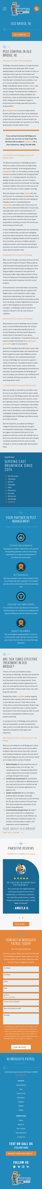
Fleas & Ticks (21, 1093)
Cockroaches (7, 205)
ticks (17, 171)
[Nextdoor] (28, 1167)
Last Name (7, 975)
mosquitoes (7, 171)
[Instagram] (23, 1167)
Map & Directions (21, 1075)
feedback (35, 116)
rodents (32, 86)
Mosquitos (21, 1098)
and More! (11, 502)
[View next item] (23, 918)
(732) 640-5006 (21, 1147)
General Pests (21, 1085)
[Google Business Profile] (14, 1167)
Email (5, 988)
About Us (21, 1124)
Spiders (21, 1106)
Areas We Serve (21, 1133)
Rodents (21, 1102)
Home (21, 1120)
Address (6, 995)
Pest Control (21, 1129)
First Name (7, 968)
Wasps (21, 1110)
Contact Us (21, 1137)
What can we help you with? (12, 1008)
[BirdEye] (19, 1167)
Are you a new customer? (12, 1002)
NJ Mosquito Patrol (12, 111)
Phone (6, 981)
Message (7, 1015)
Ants (11, 177)
